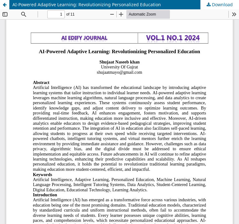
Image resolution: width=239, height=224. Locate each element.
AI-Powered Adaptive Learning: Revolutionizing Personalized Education (86, 4)
